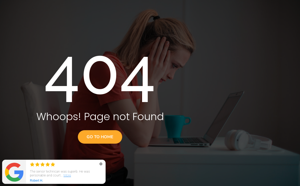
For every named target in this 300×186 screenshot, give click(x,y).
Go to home (100, 137)
